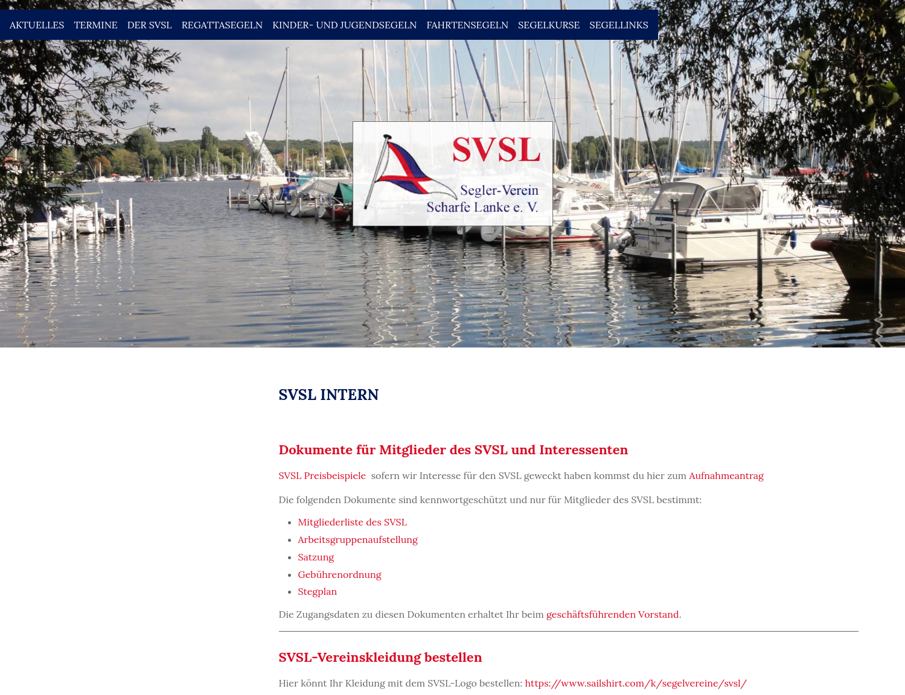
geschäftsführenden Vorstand (612, 614)
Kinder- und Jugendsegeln (344, 25)
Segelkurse (549, 25)
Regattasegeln (222, 25)
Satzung (316, 557)
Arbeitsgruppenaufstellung (358, 539)
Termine (95, 25)
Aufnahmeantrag (726, 475)
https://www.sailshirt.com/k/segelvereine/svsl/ (636, 683)
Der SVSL (149, 25)
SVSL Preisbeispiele (322, 475)
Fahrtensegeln (467, 25)
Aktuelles (37, 25)
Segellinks (619, 25)
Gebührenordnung (340, 574)
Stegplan (317, 591)
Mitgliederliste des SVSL (352, 522)
